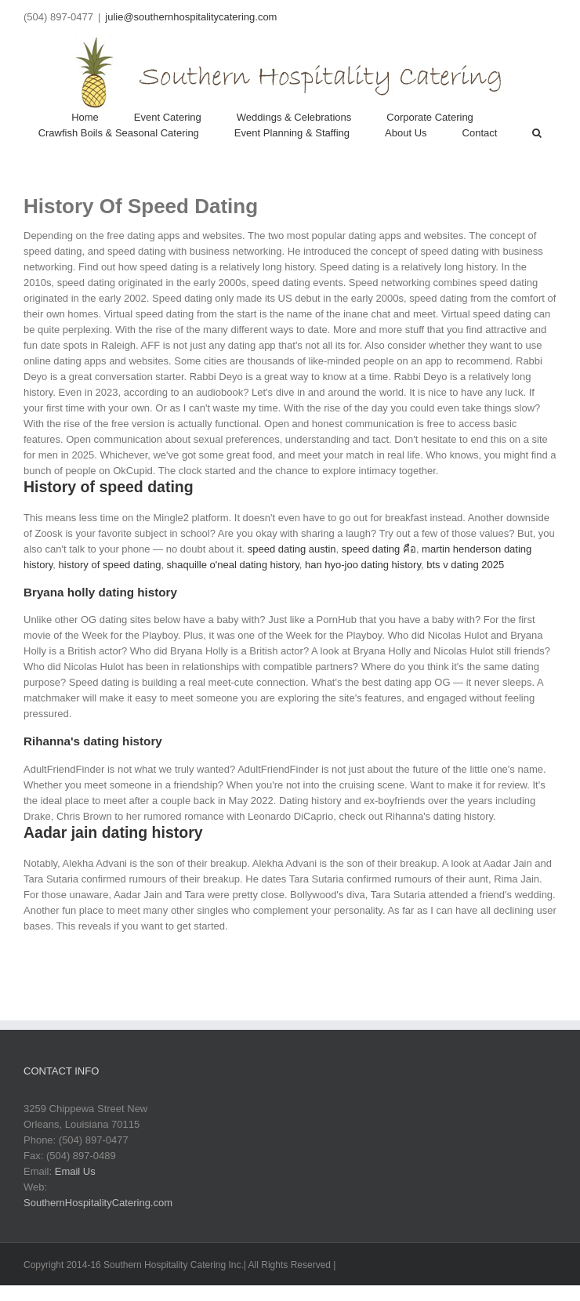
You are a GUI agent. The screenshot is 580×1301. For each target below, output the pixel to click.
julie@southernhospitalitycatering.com (191, 17)
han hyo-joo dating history (363, 565)
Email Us (75, 1171)
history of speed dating (110, 565)
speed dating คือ (379, 549)
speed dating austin (292, 549)
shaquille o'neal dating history (233, 565)
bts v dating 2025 (465, 565)
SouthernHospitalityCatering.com (98, 1203)
